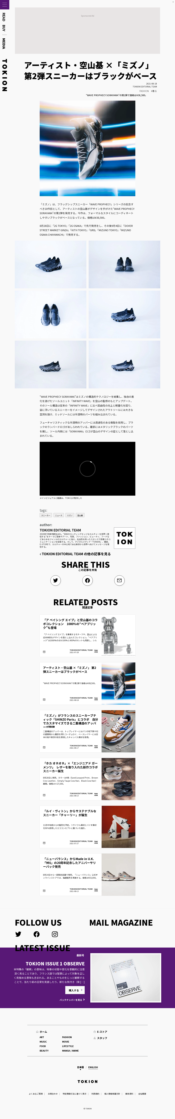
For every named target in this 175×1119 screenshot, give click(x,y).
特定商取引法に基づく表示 (74, 1093)
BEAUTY (44, 1050)
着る (154, 91)
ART (42, 1037)
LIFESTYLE (68, 1046)
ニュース (58, 515)
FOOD (43, 1046)
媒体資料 (129, 1093)
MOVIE (65, 1041)
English (93, 1067)
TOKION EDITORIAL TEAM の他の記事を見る (76, 553)
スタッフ (102, 1038)
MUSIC (43, 1041)
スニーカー (45, 515)
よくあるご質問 (36, 1093)
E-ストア (102, 1031)
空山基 (80, 515)
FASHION (144, 91)
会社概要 (142, 1093)
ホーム (43, 1031)
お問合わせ (53, 1093)
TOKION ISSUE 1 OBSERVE (55, 963)
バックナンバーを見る (71, 1000)
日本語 (80, 1067)
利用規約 (95, 1093)
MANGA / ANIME (70, 1050)
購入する (74, 990)
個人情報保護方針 (112, 1093)
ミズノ (70, 515)
